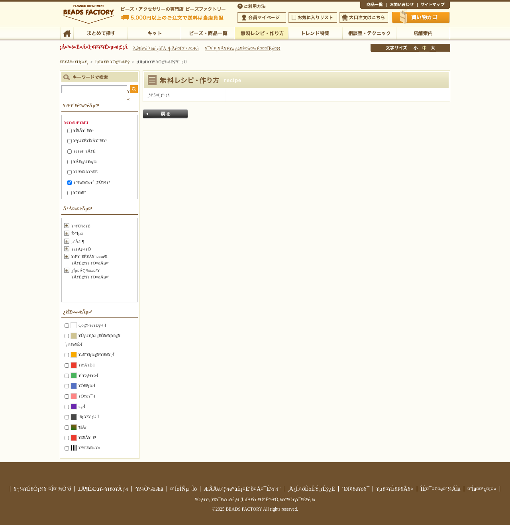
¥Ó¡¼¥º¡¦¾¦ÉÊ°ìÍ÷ (207, 32)
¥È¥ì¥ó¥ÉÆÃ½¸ (315, 32)
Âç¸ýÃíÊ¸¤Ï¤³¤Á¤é (363, 17)
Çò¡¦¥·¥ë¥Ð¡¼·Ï (92, 325)
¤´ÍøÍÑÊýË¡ (252, 5)
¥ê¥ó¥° (79, 192)
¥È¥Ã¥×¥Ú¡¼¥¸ (74, 61)
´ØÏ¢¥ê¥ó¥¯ (356, 489)
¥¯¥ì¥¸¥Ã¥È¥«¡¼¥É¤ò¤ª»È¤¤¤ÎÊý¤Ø (242, 48)
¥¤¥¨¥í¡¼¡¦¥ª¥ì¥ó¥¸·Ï (96, 354)
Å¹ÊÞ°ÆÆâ (422, 32)
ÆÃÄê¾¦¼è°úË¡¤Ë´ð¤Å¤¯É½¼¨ (242, 489)
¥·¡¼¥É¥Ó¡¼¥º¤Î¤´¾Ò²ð (42, 489)
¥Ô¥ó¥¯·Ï (86, 396)
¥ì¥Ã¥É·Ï (86, 364)
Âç (433, 48)
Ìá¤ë (165, 114)
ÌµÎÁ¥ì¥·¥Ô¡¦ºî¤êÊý (261, 32)
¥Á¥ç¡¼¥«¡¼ (85, 161)
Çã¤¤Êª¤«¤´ (421, 17)
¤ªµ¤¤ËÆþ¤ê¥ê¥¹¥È (312, 17)
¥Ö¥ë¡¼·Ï (86, 385)
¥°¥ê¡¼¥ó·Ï (88, 375)
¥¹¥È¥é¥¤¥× (89, 447)
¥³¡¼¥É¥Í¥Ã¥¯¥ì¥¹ (90, 140)
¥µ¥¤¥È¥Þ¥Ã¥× (433, 5)
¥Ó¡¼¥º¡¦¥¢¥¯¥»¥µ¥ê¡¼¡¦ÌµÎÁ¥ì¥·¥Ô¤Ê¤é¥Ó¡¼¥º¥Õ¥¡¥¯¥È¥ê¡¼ (255, 499)
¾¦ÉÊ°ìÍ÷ (373, 5)
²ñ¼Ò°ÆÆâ (149, 489)
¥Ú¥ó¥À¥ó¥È (85, 171)
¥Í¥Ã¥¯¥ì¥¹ (83, 130)
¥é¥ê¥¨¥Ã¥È (84, 151)
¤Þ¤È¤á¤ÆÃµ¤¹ (100, 32)
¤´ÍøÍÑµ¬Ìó (183, 489)
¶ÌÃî (82, 427)
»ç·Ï (81, 406)
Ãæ (424, 48)
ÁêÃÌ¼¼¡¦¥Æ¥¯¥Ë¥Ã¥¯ (369, 32)
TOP (67, 32)
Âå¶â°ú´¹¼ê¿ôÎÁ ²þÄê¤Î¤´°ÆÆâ (166, 48)
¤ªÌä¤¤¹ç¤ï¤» (401, 5)
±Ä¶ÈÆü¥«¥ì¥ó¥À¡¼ (103, 489)
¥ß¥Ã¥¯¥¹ (87, 437)
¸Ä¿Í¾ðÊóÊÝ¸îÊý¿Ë (311, 489)
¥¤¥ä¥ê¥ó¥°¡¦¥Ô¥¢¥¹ (91, 182)
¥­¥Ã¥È (154, 32)
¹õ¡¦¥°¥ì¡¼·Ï (88, 416)
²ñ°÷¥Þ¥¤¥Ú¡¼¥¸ (261, 17)
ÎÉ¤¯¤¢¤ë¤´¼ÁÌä (440, 489)
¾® (416, 48)
